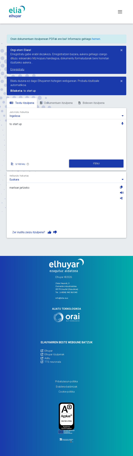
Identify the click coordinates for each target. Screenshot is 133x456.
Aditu (45, 358)
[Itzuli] (96, 163)
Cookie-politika (67, 391)
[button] (122, 124)
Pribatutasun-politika (66, 381)
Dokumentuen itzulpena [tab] (56, 103)
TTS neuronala (51, 361)
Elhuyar (47, 350)
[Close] (121, 50)
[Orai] (66, 317)
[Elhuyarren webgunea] (66, 266)
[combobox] (66, 115)
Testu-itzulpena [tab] (22, 103)
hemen (96, 39)
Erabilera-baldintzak (66, 386)
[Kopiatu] (121, 187)
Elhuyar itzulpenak (52, 354)
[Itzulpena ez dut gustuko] (55, 232)
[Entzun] (121, 192)
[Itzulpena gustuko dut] (49, 232)
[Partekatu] (121, 198)
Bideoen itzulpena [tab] (91, 103)
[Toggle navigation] (120, 11)
